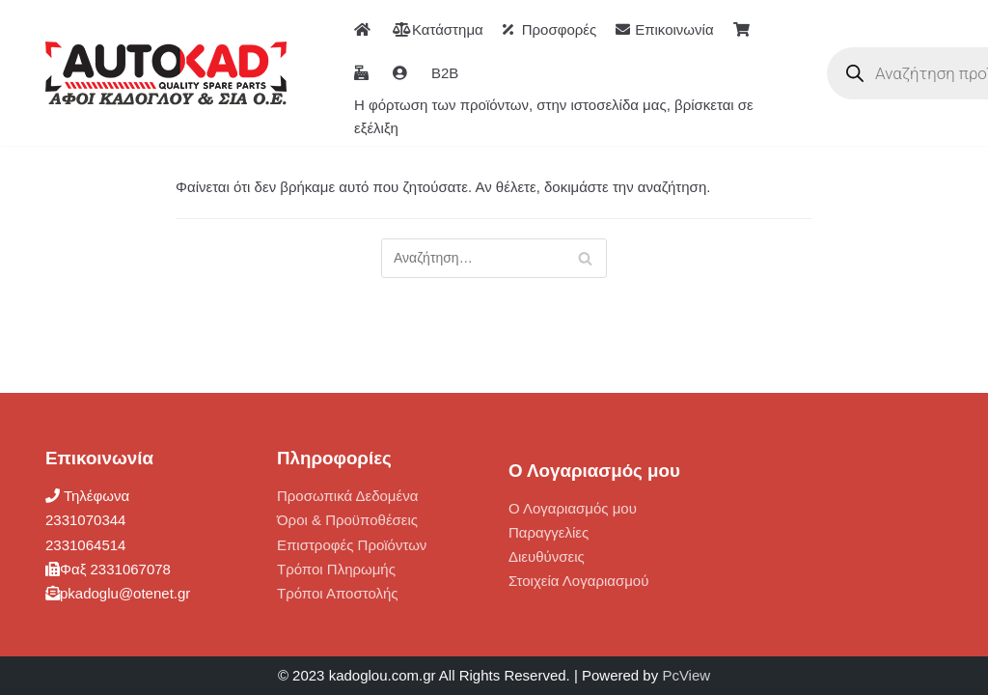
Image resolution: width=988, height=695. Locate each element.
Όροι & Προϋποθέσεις (347, 520)
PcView (686, 675)
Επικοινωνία (664, 30)
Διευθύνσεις (546, 556)
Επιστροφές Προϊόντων (351, 545)
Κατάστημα (438, 30)
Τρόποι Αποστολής (337, 593)
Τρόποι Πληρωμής (336, 569)
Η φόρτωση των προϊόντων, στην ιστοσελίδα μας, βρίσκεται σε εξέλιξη (554, 116)
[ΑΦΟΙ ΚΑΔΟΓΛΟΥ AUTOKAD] (166, 73)
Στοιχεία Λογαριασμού (578, 580)
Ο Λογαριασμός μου (572, 508)
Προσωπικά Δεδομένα (347, 495)
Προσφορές (549, 30)
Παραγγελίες (548, 532)
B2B (444, 73)
